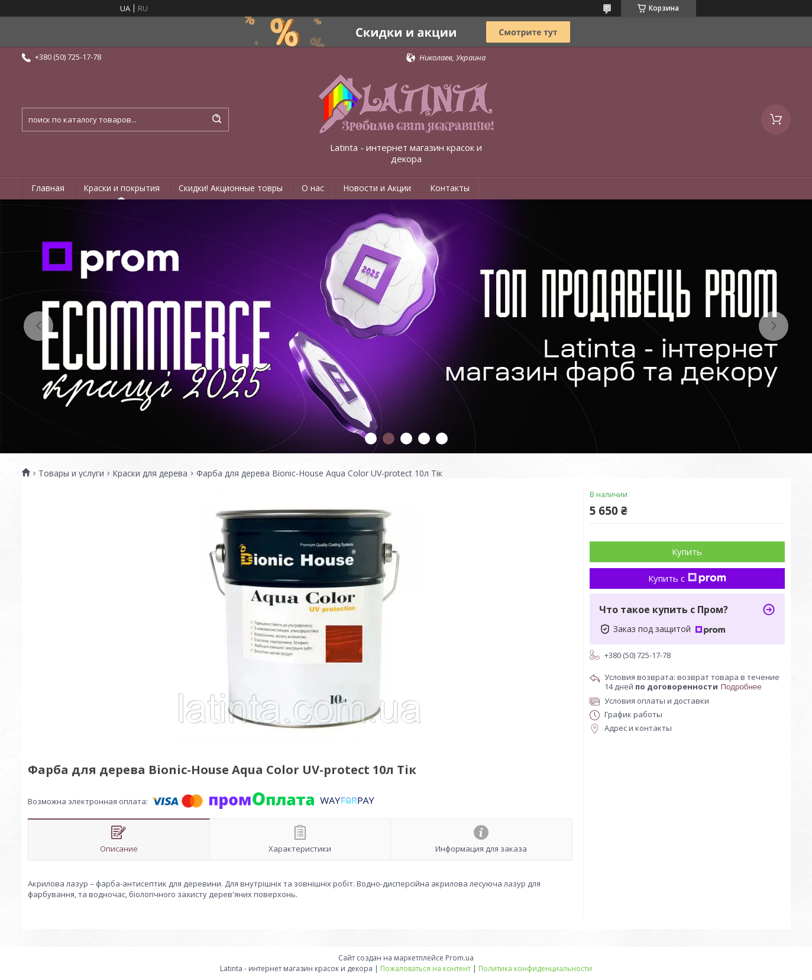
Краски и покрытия (121, 188)
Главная (47, 188)
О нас (313, 188)
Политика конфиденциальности (535, 968)
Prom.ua (459, 958)
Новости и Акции (377, 188)
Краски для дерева (149, 473)
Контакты (450, 188)
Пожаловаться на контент (425, 968)
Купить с (687, 578)
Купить (687, 551)
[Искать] (217, 119)
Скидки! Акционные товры (231, 188)
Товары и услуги (71, 473)
